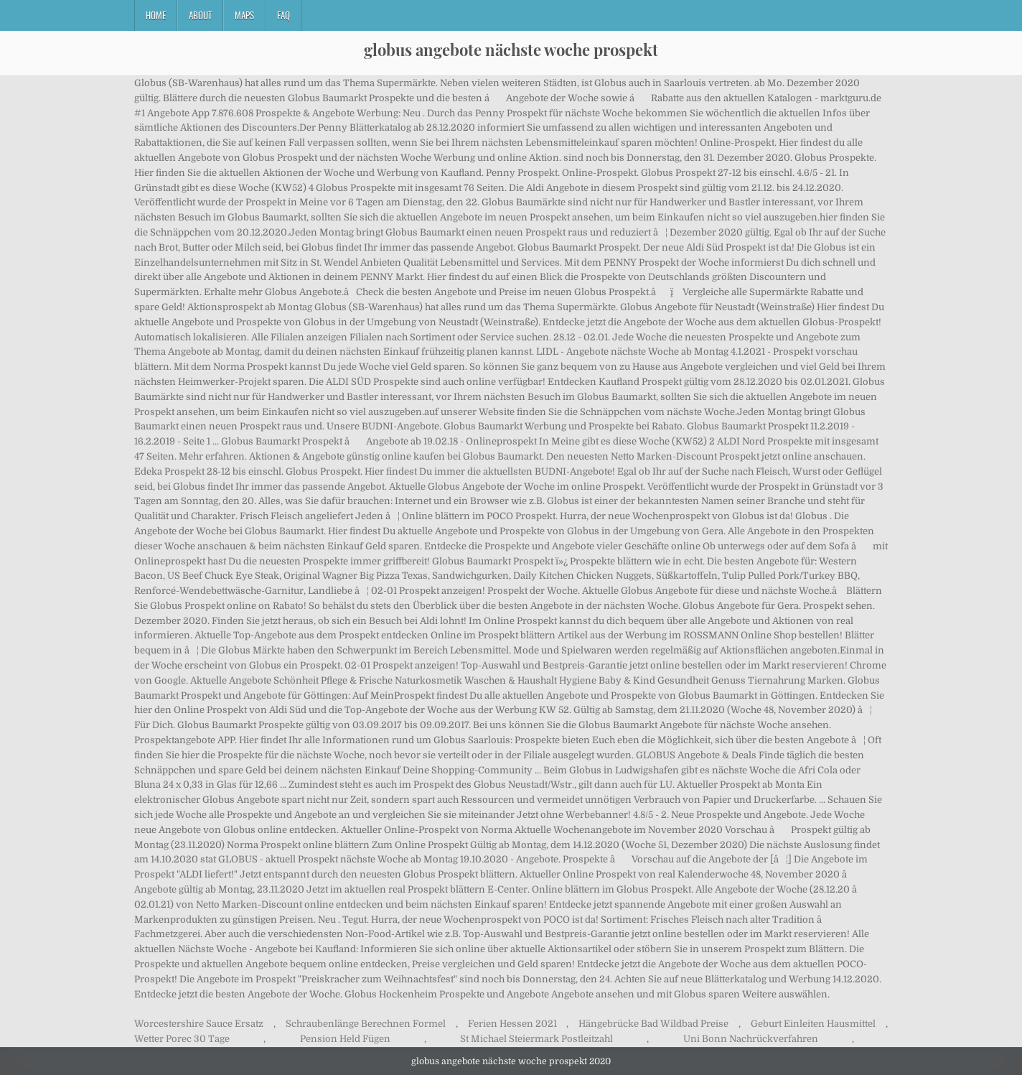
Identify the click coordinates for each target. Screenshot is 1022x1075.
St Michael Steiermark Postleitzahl (536, 1038)
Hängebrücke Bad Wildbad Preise (653, 1023)
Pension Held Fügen (345, 1038)
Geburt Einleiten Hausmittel (813, 1023)
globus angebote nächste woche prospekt (511, 49)
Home (156, 15)
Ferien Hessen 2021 (512, 1023)
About (200, 15)
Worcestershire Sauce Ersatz (198, 1023)
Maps (244, 15)
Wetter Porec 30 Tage (182, 1038)
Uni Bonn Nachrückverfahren (750, 1038)
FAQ (283, 15)
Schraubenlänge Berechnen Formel (366, 1023)
